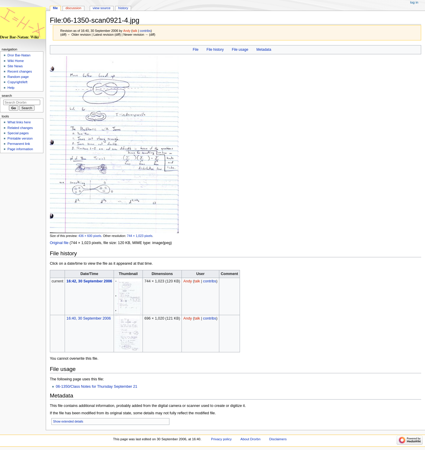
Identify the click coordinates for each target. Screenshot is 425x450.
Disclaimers (278, 439)
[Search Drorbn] (21, 102)
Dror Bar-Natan (18, 55)
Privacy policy (221, 439)
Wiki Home (15, 61)
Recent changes (19, 71)
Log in (414, 2)
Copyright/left (17, 82)
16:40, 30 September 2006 (88, 318)
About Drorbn (251, 439)
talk (134, 30)
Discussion (73, 8)
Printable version (19, 138)
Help (10, 87)
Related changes (20, 128)
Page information (20, 149)
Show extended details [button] (68, 421)
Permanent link (18, 143)
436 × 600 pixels (90, 236)
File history (215, 50)
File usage (240, 50)
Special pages (18, 133)
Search (7, 95)
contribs (145, 30)
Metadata (263, 50)
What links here (19, 122)
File (195, 50)
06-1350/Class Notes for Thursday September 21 (96, 386)
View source (101, 8)
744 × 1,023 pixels (139, 236)
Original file (59, 243)
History (123, 8)
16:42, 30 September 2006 (89, 281)
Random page (18, 76)
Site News (15, 66)
